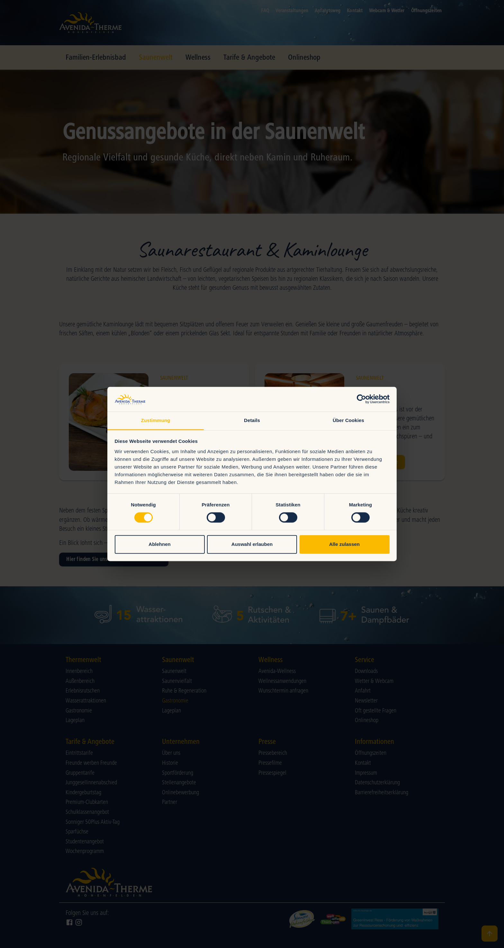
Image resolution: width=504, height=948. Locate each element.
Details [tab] (252, 420)
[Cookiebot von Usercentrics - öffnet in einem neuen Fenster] (361, 399)
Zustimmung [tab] (155, 420)
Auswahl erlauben (252, 544)
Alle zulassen (344, 544)
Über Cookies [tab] (348, 420)
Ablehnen (159, 544)
